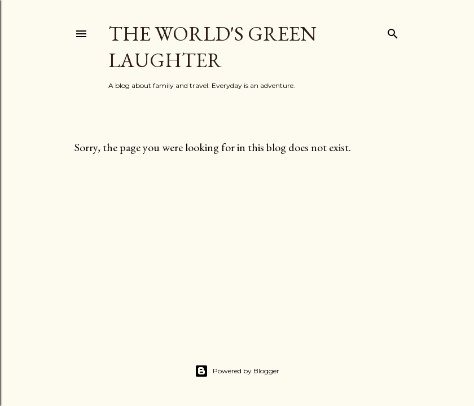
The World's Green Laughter (212, 46)
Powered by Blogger (237, 371)
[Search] (393, 31)
